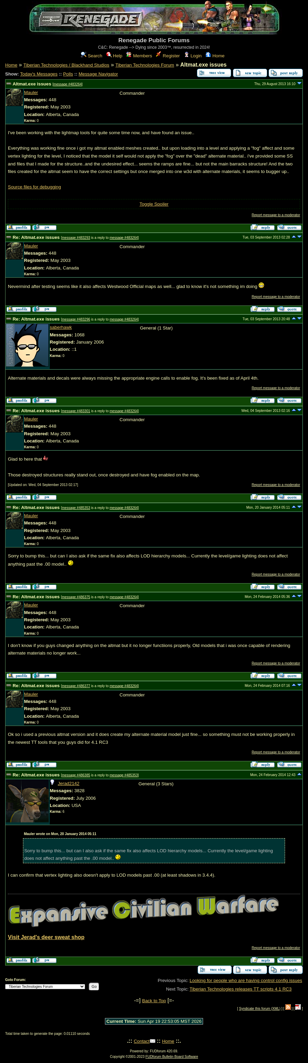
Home (214, 55)
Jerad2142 (68, 783)
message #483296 (76, 319)
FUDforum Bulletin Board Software (171, 1057)
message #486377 (76, 686)
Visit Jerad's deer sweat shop (46, 937)
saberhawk (61, 327)
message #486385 (76, 775)
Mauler (31, 92)
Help (114, 55)
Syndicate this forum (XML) (260, 1008)
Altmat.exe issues (32, 83)
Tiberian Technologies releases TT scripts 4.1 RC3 (241, 989)
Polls (68, 74)
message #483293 (76, 238)
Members (139, 55)
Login (193, 55)
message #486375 (76, 597)
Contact (142, 1041)
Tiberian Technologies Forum (145, 65)
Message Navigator (98, 74)
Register (168, 55)
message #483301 (76, 411)
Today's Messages (38, 74)
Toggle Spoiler (154, 204)
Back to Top (154, 1000)
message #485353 (76, 508)
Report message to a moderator (276, 215)
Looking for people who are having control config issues (246, 980)
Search (91, 55)
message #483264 (68, 84)
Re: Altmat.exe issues (36, 237)
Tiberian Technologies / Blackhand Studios (66, 65)
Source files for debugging (34, 186)
